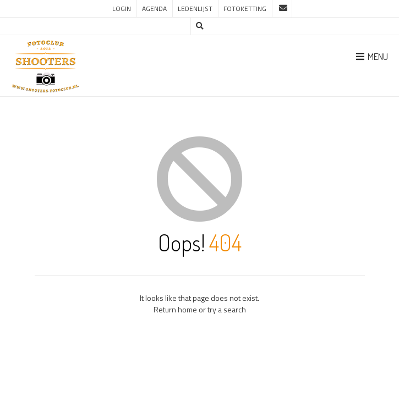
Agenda (154, 8)
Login (121, 8)
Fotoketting (244, 8)
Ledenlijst (195, 8)
